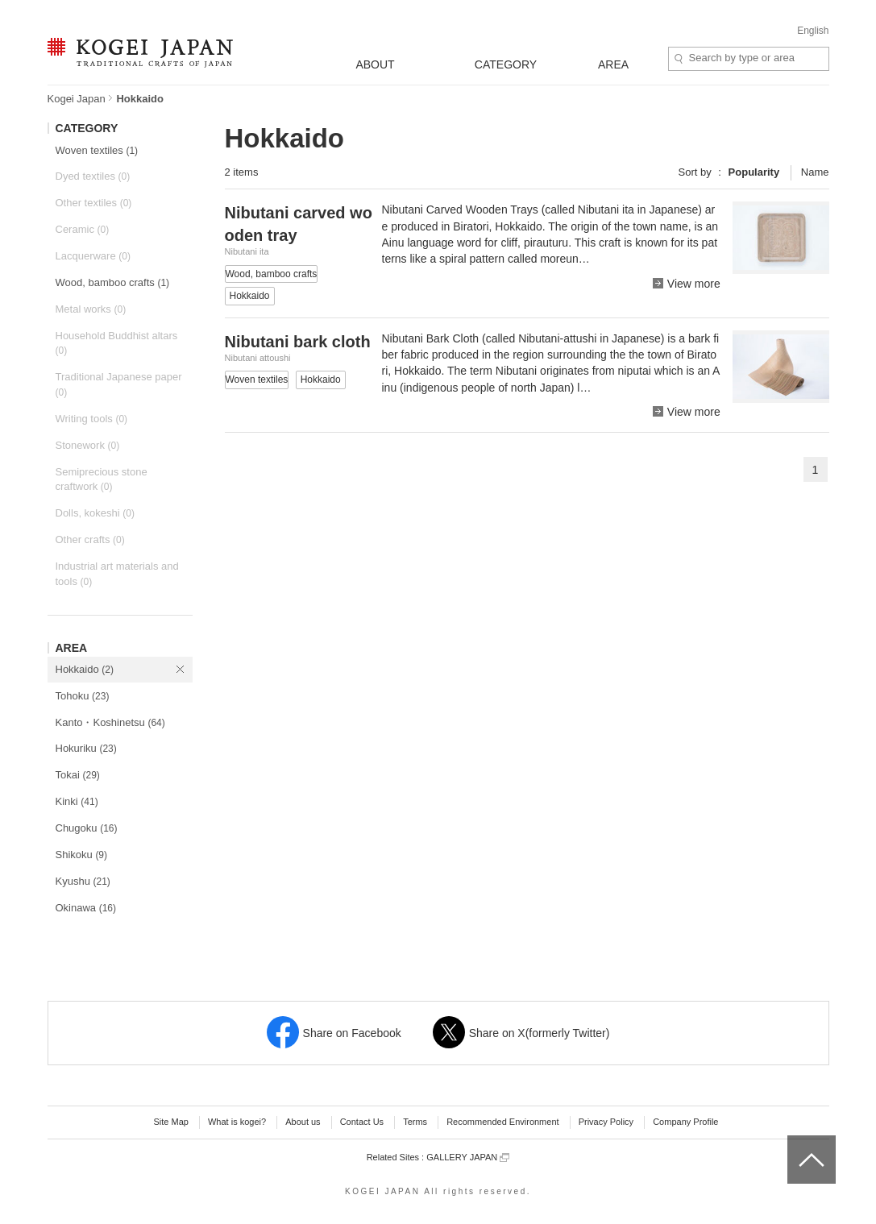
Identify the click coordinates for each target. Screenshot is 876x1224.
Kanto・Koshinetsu (110, 722)
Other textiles (94, 203)
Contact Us (362, 1121)
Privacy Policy (606, 1121)
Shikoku (82, 855)
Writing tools (92, 419)
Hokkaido (85, 669)
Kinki (77, 801)
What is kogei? (237, 1121)
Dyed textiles (93, 176)
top (793, 1141)
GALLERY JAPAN (467, 1157)
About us (302, 1121)
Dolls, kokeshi (95, 513)
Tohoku (83, 696)
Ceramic (83, 229)
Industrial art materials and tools (117, 573)
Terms (415, 1121)
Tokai (78, 775)
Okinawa (86, 908)
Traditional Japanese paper (119, 384)
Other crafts (90, 539)
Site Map (170, 1121)
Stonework (88, 445)
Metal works (91, 309)
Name (815, 172)
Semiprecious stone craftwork (101, 479)
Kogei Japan (77, 99)
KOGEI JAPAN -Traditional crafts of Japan (140, 53)
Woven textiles (97, 150)
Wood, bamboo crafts (113, 282)
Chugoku (87, 828)
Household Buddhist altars (117, 343)
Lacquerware (93, 256)
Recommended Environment (502, 1121)
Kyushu (83, 881)
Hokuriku (86, 748)
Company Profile (685, 1121)
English (812, 30)
